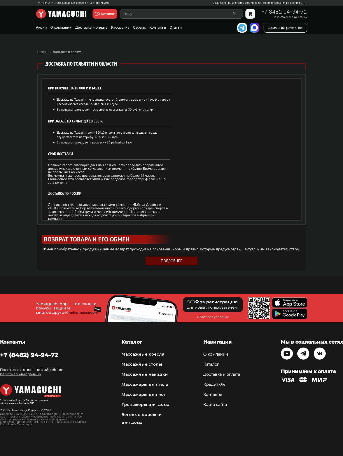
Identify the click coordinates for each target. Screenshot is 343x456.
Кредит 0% (214, 384)
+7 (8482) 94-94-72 (29, 355)
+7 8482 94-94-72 (284, 12)
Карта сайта (215, 404)
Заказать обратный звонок (290, 17)
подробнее (171, 260)
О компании (61, 27)
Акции (41, 27)
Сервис (139, 27)
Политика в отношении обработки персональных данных (31, 372)
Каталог (211, 364)
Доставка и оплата (91, 27)
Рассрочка (120, 27)
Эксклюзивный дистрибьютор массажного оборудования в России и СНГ (259, 2)
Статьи (176, 27)
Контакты (157, 27)
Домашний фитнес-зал (285, 28)
